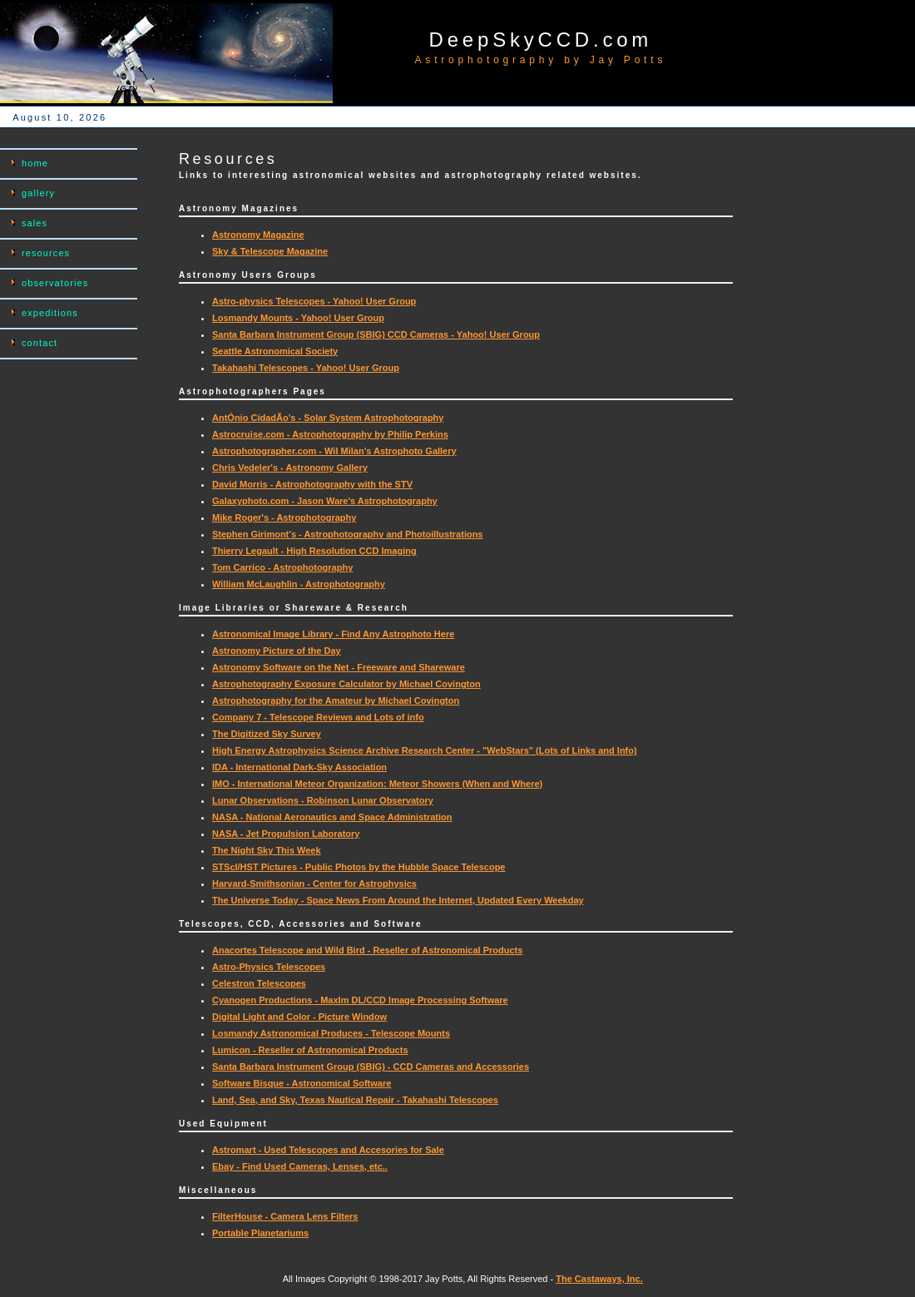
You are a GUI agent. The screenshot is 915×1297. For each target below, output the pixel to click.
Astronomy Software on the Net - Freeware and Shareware (338, 667)
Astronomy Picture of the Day (276, 651)
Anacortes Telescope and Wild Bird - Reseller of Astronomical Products (367, 950)
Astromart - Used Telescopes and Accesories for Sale (328, 1150)
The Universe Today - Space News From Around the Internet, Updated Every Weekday (398, 900)
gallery (38, 193)
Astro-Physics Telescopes (268, 967)
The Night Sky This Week (266, 850)
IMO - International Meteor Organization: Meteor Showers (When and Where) (377, 784)
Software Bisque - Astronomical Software (301, 1083)
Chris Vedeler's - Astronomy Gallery (290, 468)
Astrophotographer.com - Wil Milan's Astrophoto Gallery (334, 451)
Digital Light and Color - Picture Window (299, 1017)
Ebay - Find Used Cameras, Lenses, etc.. (300, 1166)
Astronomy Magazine (258, 235)
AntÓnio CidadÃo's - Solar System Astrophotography (327, 418)
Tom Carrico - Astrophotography (282, 567)
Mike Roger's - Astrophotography (284, 517)
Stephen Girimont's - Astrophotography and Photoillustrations (347, 534)
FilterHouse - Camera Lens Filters (285, 1216)
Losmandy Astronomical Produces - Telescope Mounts (331, 1033)
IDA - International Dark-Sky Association (299, 767)
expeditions (50, 313)
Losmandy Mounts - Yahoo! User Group (298, 318)
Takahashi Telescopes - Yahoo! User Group (305, 368)
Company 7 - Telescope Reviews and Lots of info (318, 717)
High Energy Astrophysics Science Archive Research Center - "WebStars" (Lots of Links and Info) (424, 750)
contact (39, 343)
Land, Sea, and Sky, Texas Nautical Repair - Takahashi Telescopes (355, 1100)
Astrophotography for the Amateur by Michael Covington (335, 700)
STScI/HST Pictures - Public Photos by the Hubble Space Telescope (359, 867)
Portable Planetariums (260, 1233)
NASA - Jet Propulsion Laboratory (285, 834)
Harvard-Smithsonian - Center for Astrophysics (314, 884)
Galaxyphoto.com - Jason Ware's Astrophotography (325, 501)
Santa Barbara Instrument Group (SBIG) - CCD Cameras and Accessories (370, 1067)
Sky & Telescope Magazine (270, 251)
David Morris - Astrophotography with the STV (312, 484)
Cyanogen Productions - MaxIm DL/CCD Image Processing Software (360, 1000)
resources (46, 253)
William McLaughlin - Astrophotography (298, 584)
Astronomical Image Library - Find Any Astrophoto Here (333, 634)
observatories (55, 283)
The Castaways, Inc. (599, 1279)
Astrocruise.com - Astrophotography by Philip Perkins (330, 434)
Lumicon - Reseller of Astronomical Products (310, 1050)
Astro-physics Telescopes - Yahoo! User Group (314, 301)
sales (34, 223)
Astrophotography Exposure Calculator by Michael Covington (346, 684)
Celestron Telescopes (259, 983)
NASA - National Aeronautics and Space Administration (332, 817)
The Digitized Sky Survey (266, 734)
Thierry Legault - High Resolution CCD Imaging (314, 551)
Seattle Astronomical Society (275, 351)
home (35, 163)
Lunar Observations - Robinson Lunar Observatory (322, 800)
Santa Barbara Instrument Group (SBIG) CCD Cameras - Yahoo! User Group (376, 334)
